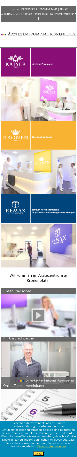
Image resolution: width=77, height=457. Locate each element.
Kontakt (27, 14)
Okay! (38, 453)
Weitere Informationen (51, 446)
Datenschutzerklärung (63, 14)
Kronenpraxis (48, 9)
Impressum (41, 14)
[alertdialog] (38, 439)
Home (15, 9)
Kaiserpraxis (29, 9)
